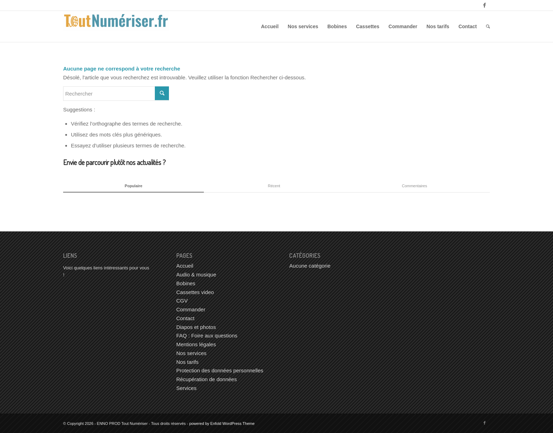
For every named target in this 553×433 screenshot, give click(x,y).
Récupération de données (206, 379)
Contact (185, 318)
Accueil (184, 266)
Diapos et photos (196, 327)
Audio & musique (196, 275)
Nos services (191, 353)
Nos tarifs (187, 362)
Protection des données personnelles (219, 370)
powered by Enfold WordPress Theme (221, 423)
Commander (191, 309)
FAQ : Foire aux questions (206, 336)
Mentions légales (196, 344)
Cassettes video (195, 292)
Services (186, 388)
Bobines (185, 283)
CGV (182, 301)
